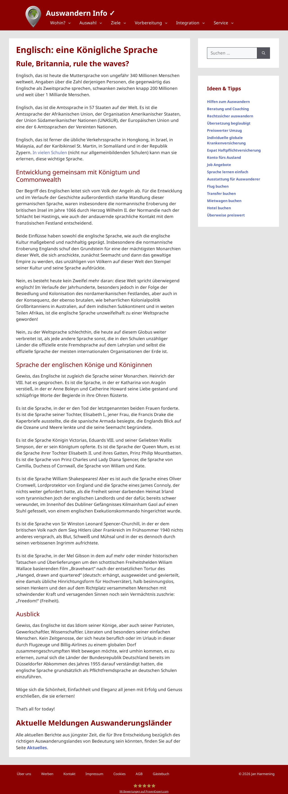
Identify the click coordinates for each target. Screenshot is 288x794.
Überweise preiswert (226, 212)
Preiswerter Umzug (224, 128)
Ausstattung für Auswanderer (233, 176)
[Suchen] (263, 51)
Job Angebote (219, 162)
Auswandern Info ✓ (78, 11)
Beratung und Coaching (228, 106)
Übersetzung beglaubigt (228, 120)
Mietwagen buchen (224, 198)
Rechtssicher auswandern (230, 113)
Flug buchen (218, 184)
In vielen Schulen (50, 150)
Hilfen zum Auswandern (228, 99)
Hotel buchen (219, 205)
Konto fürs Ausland (224, 155)
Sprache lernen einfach (227, 169)
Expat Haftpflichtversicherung (234, 148)
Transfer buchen (221, 191)
